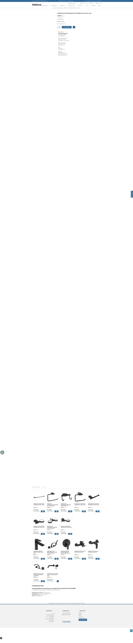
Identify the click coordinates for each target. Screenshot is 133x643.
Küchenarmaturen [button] (83, 5)
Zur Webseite (81, 616)
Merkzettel (102, 3)
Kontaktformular (67, 620)
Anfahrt (80, 614)
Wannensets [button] (75, 5)
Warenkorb (109, 3)
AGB (53, 612)
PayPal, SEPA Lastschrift (43, 626)
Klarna (52, 626)
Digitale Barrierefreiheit (50, 617)
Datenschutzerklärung (50, 615)
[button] (74, 27)
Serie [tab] (43, 487)
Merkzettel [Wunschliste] (132, 194)
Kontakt (80, 613)
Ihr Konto (132, 192)
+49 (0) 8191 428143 (67, 612)
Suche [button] (78, 3)
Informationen (51, 609)
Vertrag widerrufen (82, 618)
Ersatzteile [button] (104, 5)
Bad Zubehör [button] (92, 5)
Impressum (52, 616)
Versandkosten (60, 17)
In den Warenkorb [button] (44, 511)
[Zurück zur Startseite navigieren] (48, 4)
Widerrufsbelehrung (50, 613)
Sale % (110, 5)
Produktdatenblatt (62, 23)
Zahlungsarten (51, 620)
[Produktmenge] (59, 27)
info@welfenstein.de (38, 595)
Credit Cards (86, 626)
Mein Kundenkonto (94, 3)
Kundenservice (66, 609)
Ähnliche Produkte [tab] (36, 487)
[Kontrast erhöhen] (131, 630)
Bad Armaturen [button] (67, 5)
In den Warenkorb (66, 27)
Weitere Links (82, 609)
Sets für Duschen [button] (59, 5)
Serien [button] (98, 5)
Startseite (80, 612)
